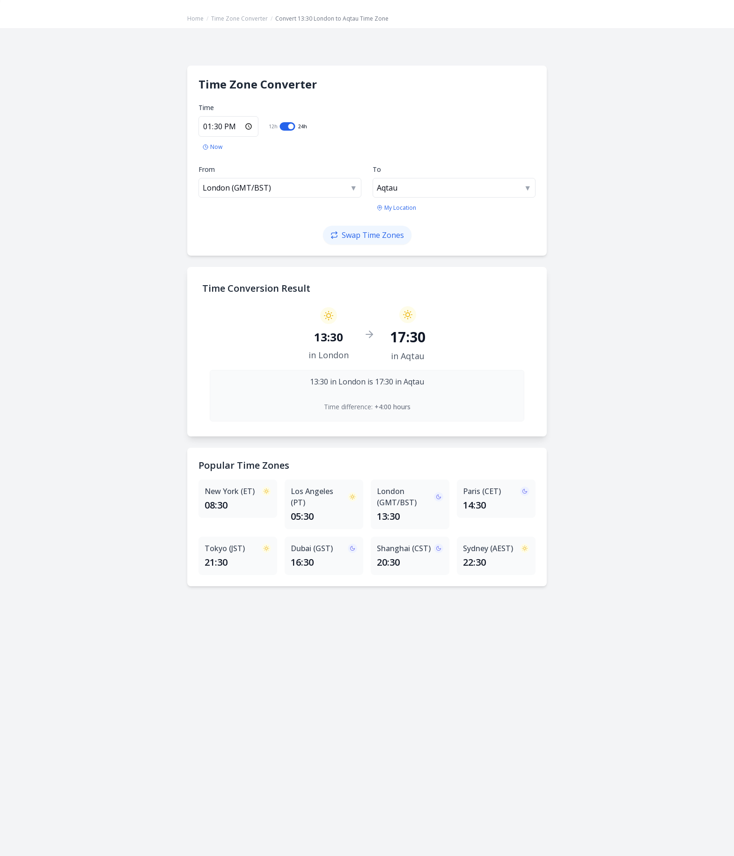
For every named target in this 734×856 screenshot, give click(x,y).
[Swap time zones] (367, 235)
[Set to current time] (212, 147)
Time (206, 107)
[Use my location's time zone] (396, 207)
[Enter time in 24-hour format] (228, 126)
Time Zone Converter (239, 18)
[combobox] (279, 188)
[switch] (287, 126)
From (206, 169)
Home (195, 18)
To (377, 169)
